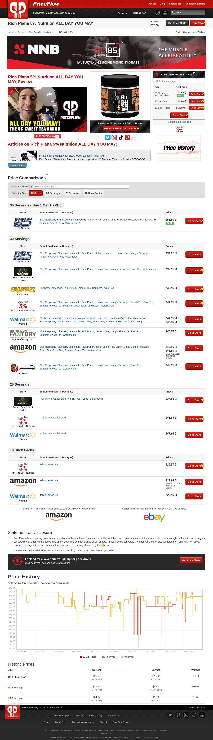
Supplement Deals (195, 3)
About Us (79, 715)
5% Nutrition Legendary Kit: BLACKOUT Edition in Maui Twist (72, 155)
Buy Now (199, 22)
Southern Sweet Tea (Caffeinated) (81, 304)
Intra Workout (199, 32)
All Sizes (36, 192)
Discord (103, 721)
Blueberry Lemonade (71, 218)
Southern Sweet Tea (50, 222)
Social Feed (175, 3)
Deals (46, 721)
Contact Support (61, 715)
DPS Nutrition (23, 227)
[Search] (188, 12)
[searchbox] (180, 80)
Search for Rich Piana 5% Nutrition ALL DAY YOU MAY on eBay (154, 508)
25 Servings (72, 192)
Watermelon (71, 222)
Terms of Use (114, 715)
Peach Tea (45, 255)
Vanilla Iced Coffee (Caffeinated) (85, 398)
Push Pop (148, 218)
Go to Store (197, 93)
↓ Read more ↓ (17, 164)
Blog (162, 3)
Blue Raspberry (47, 218)
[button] (106, 165)
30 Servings (53, 192)
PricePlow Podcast (121, 721)
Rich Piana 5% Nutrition (22, 309)
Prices (154, 21)
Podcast (151, 3)
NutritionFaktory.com (22, 338)
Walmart (23, 323)
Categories (139, 12)
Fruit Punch (93, 218)
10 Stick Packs (93, 192)
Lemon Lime (109, 218)
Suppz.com (22, 293)
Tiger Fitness (22, 373)
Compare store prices (179, 121)
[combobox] (179, 80)
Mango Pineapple (129, 218)
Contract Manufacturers (83, 721)
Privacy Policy (95, 715)
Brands (122, 13)
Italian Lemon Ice (105, 252)
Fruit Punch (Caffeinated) (52, 398)
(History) (154, 24)
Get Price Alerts (177, 23)
